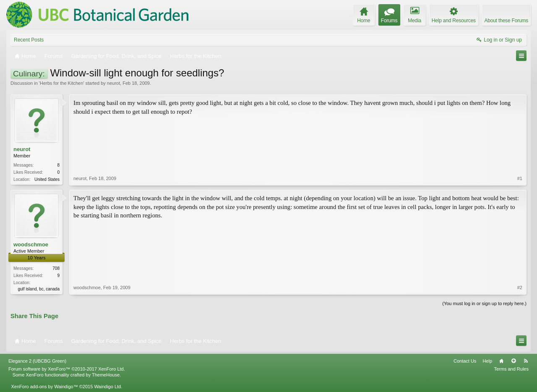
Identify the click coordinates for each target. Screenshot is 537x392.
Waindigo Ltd (107, 386)
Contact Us (465, 360)
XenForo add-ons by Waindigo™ (44, 386)
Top (513, 361)
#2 (519, 287)
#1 (519, 178)
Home (501, 361)
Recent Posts (29, 40)
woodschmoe (30, 244)
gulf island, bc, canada (39, 289)
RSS (526, 361)
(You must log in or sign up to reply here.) (484, 303)
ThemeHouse (106, 374)
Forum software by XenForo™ (66, 368)
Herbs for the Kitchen (61, 83)
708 (56, 268)
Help (487, 360)
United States (47, 179)
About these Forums (506, 21)
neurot (113, 83)
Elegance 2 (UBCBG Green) (37, 360)
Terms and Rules (511, 368)
